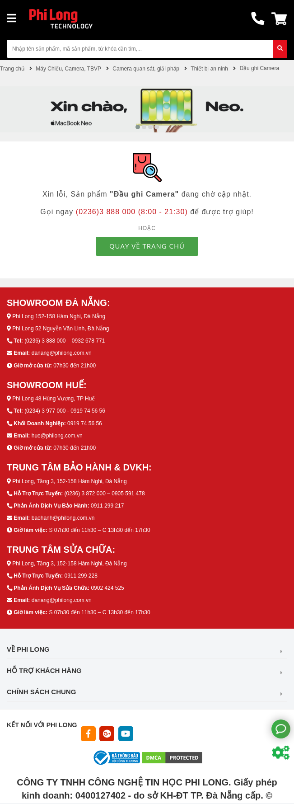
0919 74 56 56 (84, 423)
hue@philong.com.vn (57, 436)
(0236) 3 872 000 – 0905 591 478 (104, 493)
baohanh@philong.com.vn (63, 518)
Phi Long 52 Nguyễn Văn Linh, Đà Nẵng (60, 328)
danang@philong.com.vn (62, 353)
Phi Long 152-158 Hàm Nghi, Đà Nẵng (58, 316)
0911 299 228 (80, 576)
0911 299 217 (107, 506)
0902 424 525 (107, 588)
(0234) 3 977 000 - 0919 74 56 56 (64, 411)
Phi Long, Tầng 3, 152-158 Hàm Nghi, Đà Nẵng (69, 481)
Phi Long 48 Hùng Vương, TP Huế (53, 398)
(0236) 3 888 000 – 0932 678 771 (64, 341)
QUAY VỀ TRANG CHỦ (147, 245)
